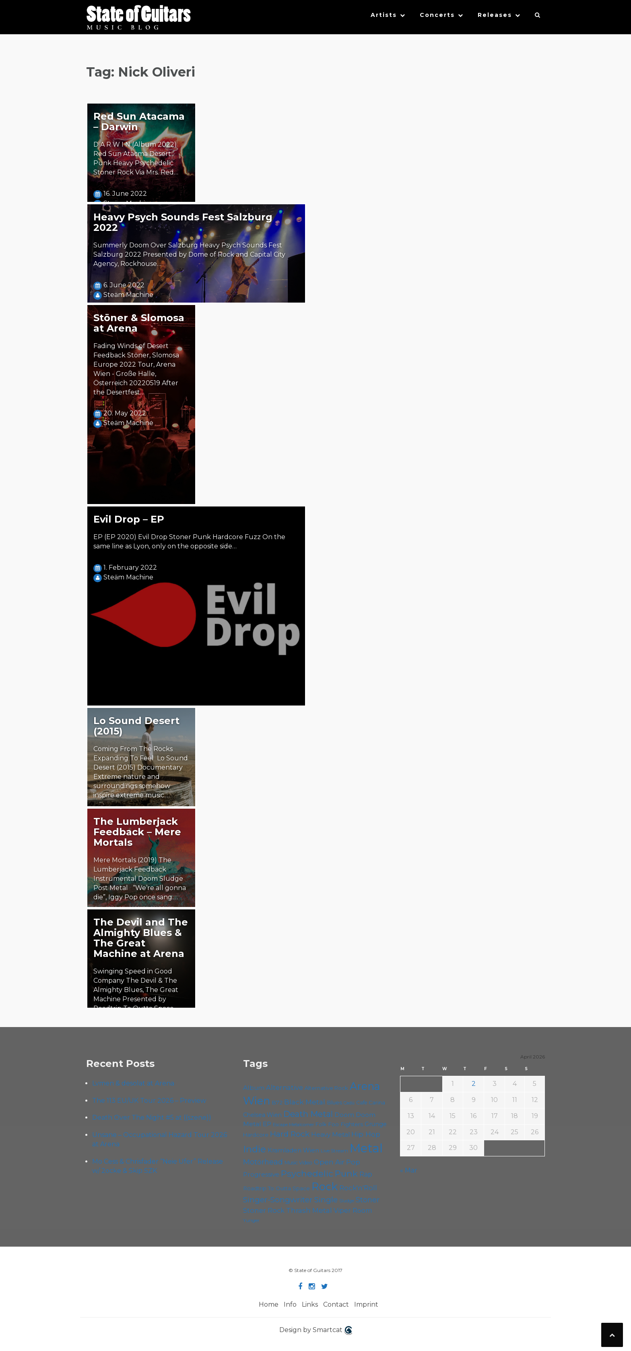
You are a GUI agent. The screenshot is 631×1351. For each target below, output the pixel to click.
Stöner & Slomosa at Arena (138, 323)
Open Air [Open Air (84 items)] (329, 1162)
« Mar (408, 1170)
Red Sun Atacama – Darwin (139, 121)
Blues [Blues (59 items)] (334, 1102)
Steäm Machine (128, 295)
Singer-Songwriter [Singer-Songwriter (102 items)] (278, 1199)
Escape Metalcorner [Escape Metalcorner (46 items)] (293, 1124)
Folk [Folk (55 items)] (321, 1124)
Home (268, 1304)
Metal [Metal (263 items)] (366, 1148)
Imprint (366, 1304)
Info (290, 1304)
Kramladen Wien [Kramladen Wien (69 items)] (293, 1150)
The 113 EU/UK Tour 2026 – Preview (149, 1100)
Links (310, 1304)
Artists (384, 15)
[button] (538, 17)
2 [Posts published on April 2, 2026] (474, 1083)
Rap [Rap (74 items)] (365, 1174)
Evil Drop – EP (128, 519)
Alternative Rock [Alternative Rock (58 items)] (326, 1088)
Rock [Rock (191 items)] (324, 1186)
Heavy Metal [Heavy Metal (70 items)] (330, 1134)
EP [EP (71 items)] (267, 1124)
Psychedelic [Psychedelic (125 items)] (307, 1173)
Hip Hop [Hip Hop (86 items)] (365, 1134)
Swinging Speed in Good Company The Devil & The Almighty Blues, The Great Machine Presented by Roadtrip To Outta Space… (135, 989)
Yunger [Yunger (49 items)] (251, 1220)
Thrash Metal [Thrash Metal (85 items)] (309, 1210)
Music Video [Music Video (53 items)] (298, 1163)
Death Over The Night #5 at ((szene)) (151, 1117)
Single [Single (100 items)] (326, 1199)
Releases (495, 15)
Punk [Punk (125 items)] (346, 1173)
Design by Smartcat (315, 1330)
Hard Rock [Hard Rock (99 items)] (289, 1134)
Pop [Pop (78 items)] (353, 1162)
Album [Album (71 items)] (253, 1088)
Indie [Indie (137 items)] (254, 1149)
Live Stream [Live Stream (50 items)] (334, 1151)
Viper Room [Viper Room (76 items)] (353, 1210)
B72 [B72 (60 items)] (277, 1102)
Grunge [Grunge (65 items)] (376, 1124)
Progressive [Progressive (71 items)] (261, 1174)
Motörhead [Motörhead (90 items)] (263, 1162)
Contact (336, 1304)
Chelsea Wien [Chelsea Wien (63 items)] (262, 1115)
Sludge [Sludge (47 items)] (346, 1201)
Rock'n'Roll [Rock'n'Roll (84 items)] (358, 1187)
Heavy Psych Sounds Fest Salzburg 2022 (182, 222)
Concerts (437, 15)
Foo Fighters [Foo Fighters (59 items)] (345, 1124)
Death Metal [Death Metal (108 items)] (308, 1114)
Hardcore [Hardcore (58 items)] (255, 1134)
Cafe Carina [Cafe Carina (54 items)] (370, 1103)
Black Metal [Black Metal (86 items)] (304, 1102)
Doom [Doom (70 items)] (344, 1115)
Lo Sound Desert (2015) (136, 726)
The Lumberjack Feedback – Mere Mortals (137, 832)
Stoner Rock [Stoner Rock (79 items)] (264, 1210)
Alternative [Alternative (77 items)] (284, 1087)
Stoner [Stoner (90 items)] (367, 1199)
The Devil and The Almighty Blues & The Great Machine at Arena (140, 937)
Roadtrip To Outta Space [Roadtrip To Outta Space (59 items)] (276, 1188)
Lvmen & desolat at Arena (133, 1083)
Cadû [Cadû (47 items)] (349, 1103)
